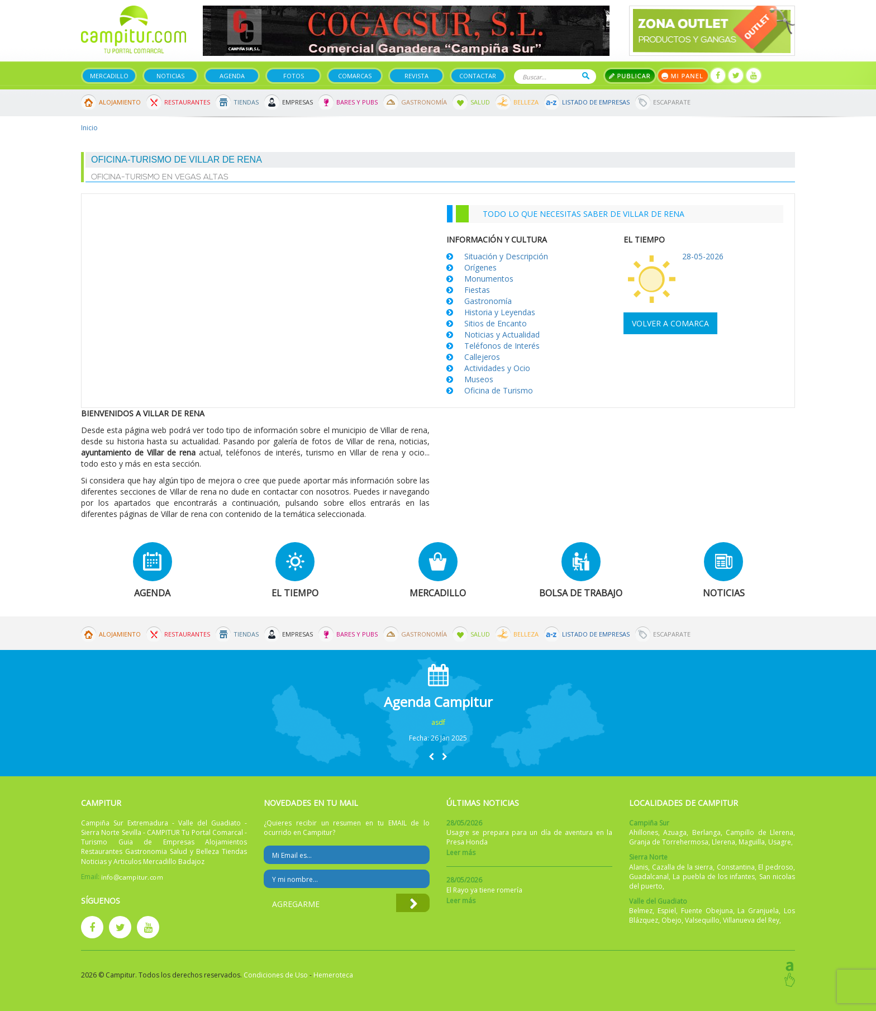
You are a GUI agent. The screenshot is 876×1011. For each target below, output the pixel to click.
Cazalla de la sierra (682, 867)
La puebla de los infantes (714, 876)
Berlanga (706, 832)
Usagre (779, 842)
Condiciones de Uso (276, 975)
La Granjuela (758, 910)
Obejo (671, 920)
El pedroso (775, 867)
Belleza (526, 102)
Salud (480, 102)
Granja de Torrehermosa (668, 842)
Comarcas (355, 76)
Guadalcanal (649, 876)
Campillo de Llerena (759, 832)
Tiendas (246, 102)
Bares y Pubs (357, 102)
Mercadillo (109, 76)
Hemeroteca (333, 975)
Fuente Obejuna (707, 910)
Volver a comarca (670, 323)
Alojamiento (120, 102)
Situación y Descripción (506, 256)
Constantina (736, 867)
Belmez (641, 910)
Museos (478, 379)
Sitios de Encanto (495, 323)
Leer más (460, 852)
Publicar (629, 76)
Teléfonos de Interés (502, 345)
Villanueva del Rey (751, 920)
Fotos (293, 76)
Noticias (170, 76)
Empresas (297, 102)
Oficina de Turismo (498, 390)
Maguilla (752, 842)
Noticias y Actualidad (502, 334)
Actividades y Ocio (497, 368)
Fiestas (477, 289)
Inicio (89, 127)
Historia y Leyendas (499, 312)
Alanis (638, 867)
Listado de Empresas (596, 102)
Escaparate (672, 102)
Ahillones (643, 832)
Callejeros (482, 357)
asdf (438, 722)
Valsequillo (702, 920)
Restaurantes (187, 102)
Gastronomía (424, 102)
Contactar (477, 76)
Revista (416, 76)
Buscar (585, 75)
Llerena (723, 842)
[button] (431, 756)
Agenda (232, 76)
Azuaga (675, 832)
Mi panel (683, 76)
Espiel (667, 910)
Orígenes (480, 267)
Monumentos (488, 278)
